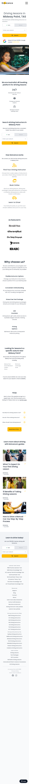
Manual (20, 25)
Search (15, 35)
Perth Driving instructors (14, 641)
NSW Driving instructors (14, 615)
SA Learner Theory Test (14, 579)
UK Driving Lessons (14, 664)
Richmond (17, 364)
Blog (14, 592)
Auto (9, 25)
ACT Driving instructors (14, 629)
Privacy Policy (15, 671)
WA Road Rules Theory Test (14, 577)
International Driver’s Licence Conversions (14, 662)
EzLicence (5, 473)
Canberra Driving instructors (14, 648)
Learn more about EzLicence (14, 599)
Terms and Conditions (15, 673)
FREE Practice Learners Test (14, 567)
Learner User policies (14, 609)
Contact (14, 595)
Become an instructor (14, 604)
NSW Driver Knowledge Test (14, 570)
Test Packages (14, 655)
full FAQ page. (23, 400)
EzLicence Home (7, 3)
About (14, 597)
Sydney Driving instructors (15, 634)
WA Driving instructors (14, 622)
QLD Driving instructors (14, 620)
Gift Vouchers (14, 657)
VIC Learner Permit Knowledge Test (14, 572)
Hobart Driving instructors (15, 645)
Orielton (6, 367)
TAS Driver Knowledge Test (14, 581)
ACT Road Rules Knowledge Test (14, 584)
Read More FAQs (15, 429)
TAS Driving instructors (14, 627)
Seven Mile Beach (8, 365)
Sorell (16, 367)
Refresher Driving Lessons (14, 659)
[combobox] (14, 30)
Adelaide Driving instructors (14, 643)
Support (14, 590)
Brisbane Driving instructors (14, 638)
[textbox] (14, 30)
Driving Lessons (14, 652)
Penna (5, 369)
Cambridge (18, 365)
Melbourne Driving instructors (14, 636)
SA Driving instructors (14, 624)
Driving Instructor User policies (14, 606)
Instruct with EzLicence (15, 602)
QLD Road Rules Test (14, 574)
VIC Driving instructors (14, 617)
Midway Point (7, 364)
